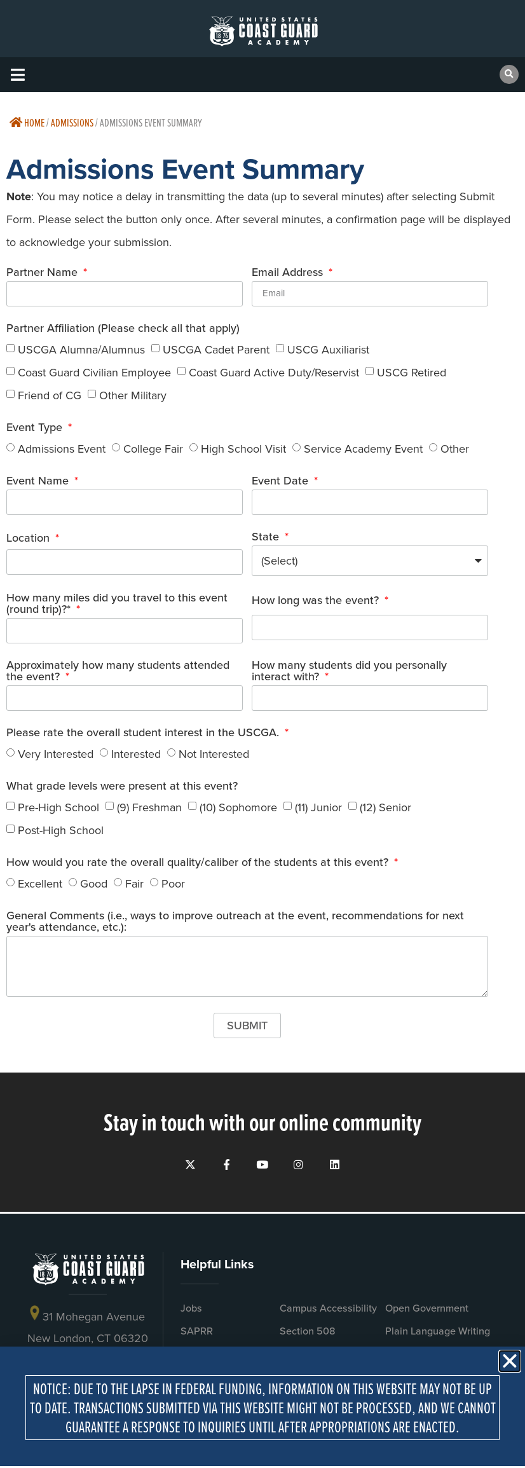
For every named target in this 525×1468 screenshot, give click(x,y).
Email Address (289, 273)
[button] (17, 75)
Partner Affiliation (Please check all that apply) (123, 329)
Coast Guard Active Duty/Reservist (274, 372)
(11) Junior (318, 807)
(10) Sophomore (238, 807)
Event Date (281, 481)
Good (93, 883)
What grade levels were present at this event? (122, 786)
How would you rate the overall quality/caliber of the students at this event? (199, 863)
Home (27, 122)
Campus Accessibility (328, 1314)
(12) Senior (385, 807)
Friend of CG (49, 395)
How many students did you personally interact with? (349, 671)
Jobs (191, 1314)
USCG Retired (411, 372)
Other (454, 448)
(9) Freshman (149, 807)
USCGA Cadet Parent (216, 349)
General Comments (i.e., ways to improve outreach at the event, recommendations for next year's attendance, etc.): (235, 922)
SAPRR (197, 1337)
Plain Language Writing (437, 1337)
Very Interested (55, 753)
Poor (173, 883)
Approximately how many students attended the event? (117, 671)
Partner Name (43, 273)
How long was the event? (317, 601)
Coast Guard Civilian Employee (94, 372)
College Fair (153, 448)
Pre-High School (58, 807)
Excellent (40, 883)
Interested (136, 753)
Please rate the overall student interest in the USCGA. (144, 733)
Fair (134, 883)
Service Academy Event (363, 448)
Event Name (39, 481)
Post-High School (61, 829)
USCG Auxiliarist (328, 349)
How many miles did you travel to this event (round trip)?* (117, 604)
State (267, 537)
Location (29, 538)
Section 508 (308, 1337)
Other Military (133, 395)
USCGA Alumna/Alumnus (81, 349)
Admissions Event (62, 448)
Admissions (72, 122)
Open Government (426, 1314)
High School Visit (243, 448)
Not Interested (214, 753)
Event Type (35, 428)
